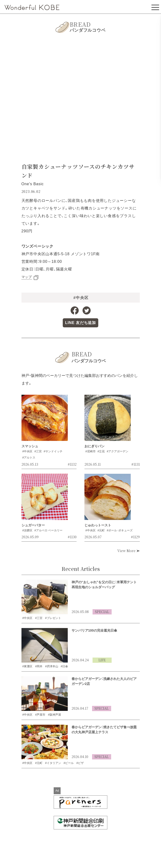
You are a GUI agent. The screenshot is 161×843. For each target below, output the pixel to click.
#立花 (101, 451)
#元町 (101, 530)
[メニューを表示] (155, 7)
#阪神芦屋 (54, 714)
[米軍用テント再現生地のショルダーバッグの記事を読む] (44, 597)
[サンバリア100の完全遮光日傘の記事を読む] (44, 645)
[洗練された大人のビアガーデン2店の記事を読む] (44, 693)
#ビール (69, 763)
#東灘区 (27, 666)
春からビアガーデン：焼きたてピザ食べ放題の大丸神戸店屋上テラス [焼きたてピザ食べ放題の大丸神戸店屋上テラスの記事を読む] (104, 729)
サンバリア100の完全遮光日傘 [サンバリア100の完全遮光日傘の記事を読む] (94, 630)
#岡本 (38, 666)
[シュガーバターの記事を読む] (44, 498)
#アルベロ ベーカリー (48, 530)
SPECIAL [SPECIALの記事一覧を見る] (102, 611)
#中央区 (80, 298)
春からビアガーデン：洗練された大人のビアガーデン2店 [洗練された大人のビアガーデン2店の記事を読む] (104, 681)
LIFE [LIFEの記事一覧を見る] (102, 660)
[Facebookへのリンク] (75, 310)
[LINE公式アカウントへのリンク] (80, 322)
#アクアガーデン (117, 451)
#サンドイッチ (53, 451)
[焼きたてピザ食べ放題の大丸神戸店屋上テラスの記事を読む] (44, 742)
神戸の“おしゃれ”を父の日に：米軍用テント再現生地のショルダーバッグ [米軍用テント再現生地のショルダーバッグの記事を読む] (104, 584)
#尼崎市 (90, 451)
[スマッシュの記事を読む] (44, 419)
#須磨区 (27, 530)
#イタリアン (53, 763)
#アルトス (29, 457)
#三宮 (38, 451)
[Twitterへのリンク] (87, 310)
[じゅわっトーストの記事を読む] (107, 498)
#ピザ (80, 763)
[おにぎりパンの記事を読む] (107, 419)
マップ (26, 277)
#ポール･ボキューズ (120, 530)
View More (128, 550)
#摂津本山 (51, 666)
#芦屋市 (40, 714)
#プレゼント (53, 618)
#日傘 (64, 666)
